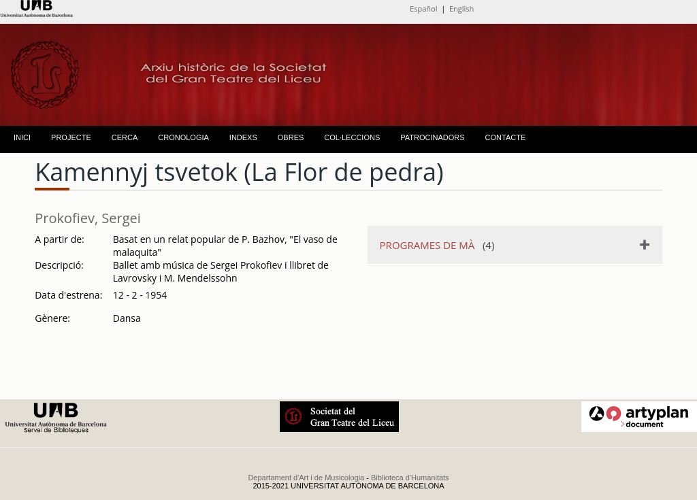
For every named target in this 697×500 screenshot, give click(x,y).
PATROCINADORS (432, 137)
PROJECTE (71, 137)
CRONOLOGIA (183, 137)
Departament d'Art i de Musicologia (306, 477)
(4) (437, 245)
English (461, 8)
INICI (22, 137)
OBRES (291, 137)
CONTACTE (505, 137)
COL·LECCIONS (352, 137)
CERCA (125, 137)
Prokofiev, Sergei (88, 218)
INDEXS (243, 137)
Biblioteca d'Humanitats (410, 477)
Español (423, 8)
